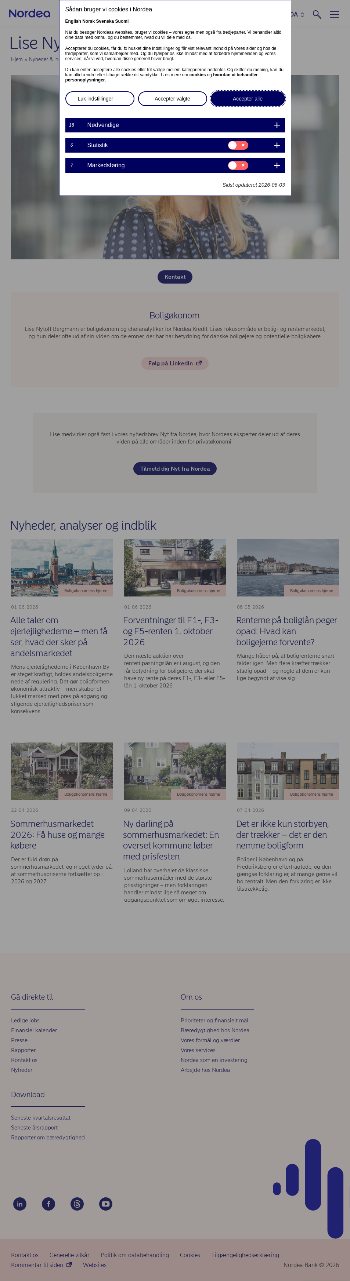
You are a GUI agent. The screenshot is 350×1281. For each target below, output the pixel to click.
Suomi (122, 21)
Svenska (105, 21)
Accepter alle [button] (248, 99)
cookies (198, 74)
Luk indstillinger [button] (95, 99)
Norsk (88, 21)
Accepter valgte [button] (172, 99)
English (73, 21)
